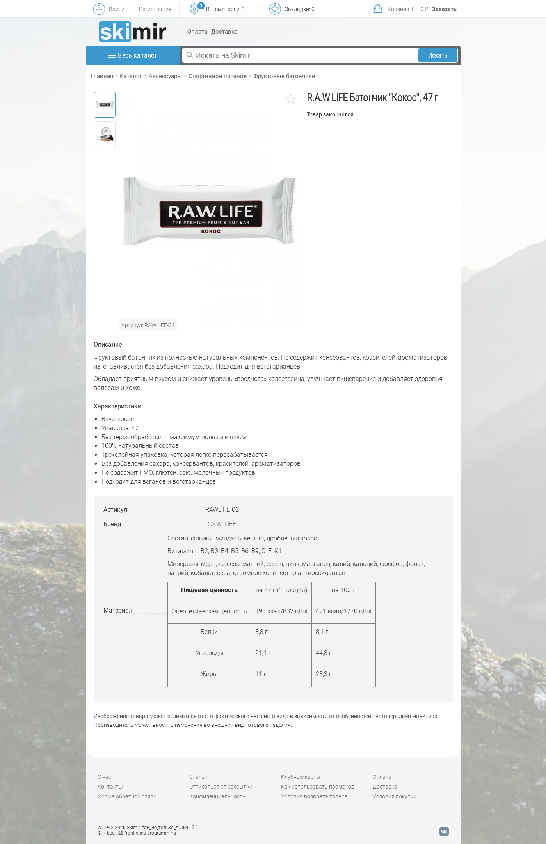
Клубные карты (300, 777)
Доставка (224, 31)
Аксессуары (165, 76)
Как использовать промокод (317, 786)
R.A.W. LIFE (220, 524)
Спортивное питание (218, 76)
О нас (104, 777)
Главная (102, 76)
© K (137, 833)
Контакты (110, 786)
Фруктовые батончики (284, 76)
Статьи (198, 777)
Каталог (131, 76)
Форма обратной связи (127, 796)
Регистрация (155, 9)
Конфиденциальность (217, 796)
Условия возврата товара (314, 796)
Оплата (197, 31)
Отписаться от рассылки (221, 786)
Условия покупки (394, 796)
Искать (437, 55)
